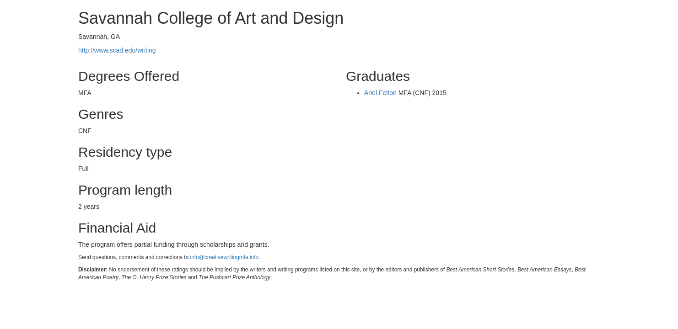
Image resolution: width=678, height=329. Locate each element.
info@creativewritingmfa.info (224, 257)
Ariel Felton (380, 92)
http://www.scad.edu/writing (117, 50)
